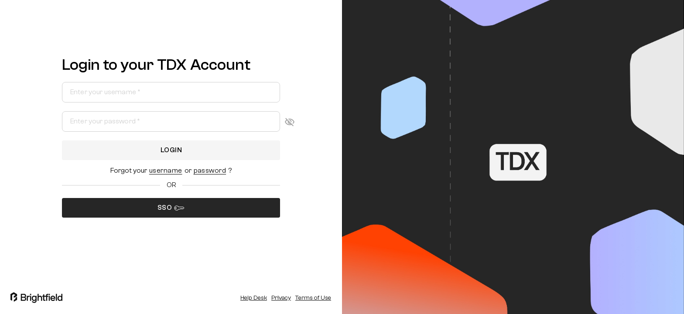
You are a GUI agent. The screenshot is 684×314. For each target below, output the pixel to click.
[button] (166, 170)
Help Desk (253, 297)
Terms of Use (313, 297)
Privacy (281, 297)
